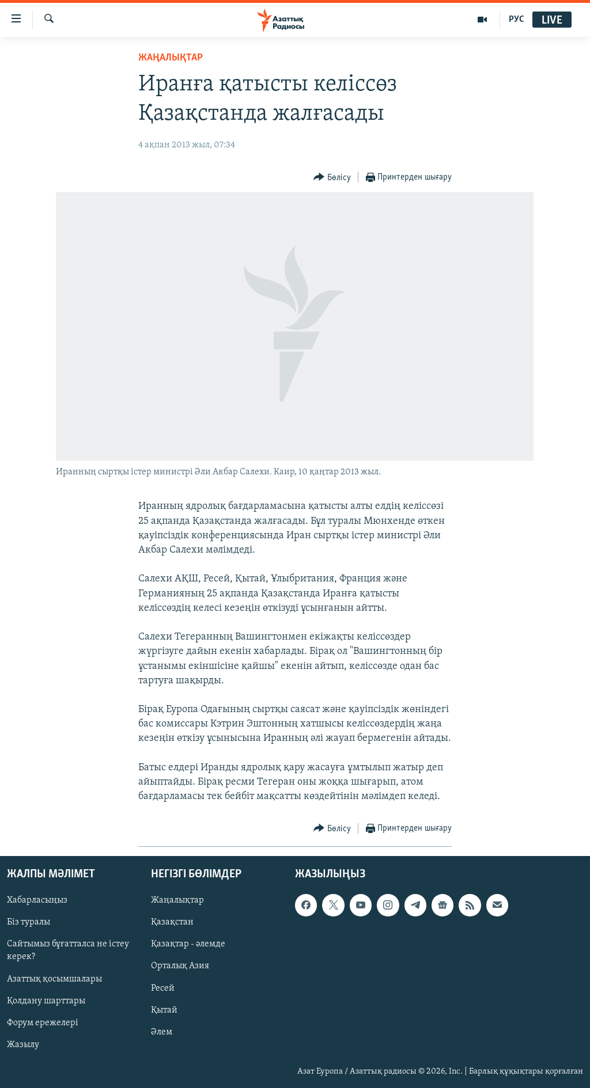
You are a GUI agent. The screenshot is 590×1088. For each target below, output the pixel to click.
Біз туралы (28, 922)
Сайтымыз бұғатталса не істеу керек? (68, 950)
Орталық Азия (180, 966)
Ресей (163, 987)
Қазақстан (172, 922)
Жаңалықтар (177, 900)
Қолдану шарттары (46, 1000)
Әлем (161, 1031)
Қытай (164, 1009)
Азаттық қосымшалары (54, 978)
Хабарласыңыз (37, 900)
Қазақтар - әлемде (188, 944)
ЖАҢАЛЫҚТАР (170, 57)
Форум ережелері (42, 1022)
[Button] (332, 177)
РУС (516, 19)
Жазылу (23, 1044)
